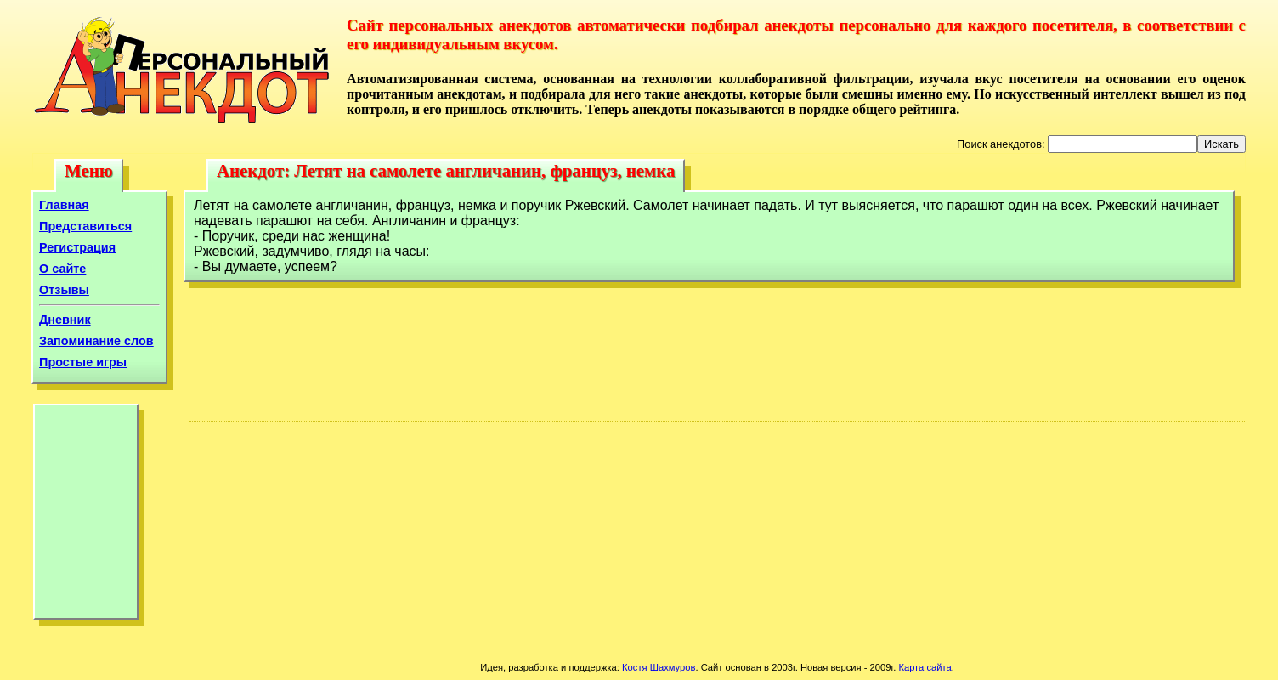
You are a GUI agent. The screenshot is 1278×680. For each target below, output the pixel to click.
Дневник (65, 319)
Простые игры (83, 362)
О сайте (62, 268)
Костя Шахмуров (658, 667)
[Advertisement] (86, 516)
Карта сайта (924, 667)
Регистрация (77, 247)
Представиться (85, 226)
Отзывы (64, 290)
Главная (64, 205)
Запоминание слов (96, 341)
